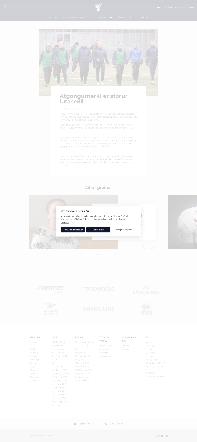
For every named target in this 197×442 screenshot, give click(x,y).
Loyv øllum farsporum (72, 229)
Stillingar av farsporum (124, 230)
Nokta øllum (98, 229)
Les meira (65, 222)
